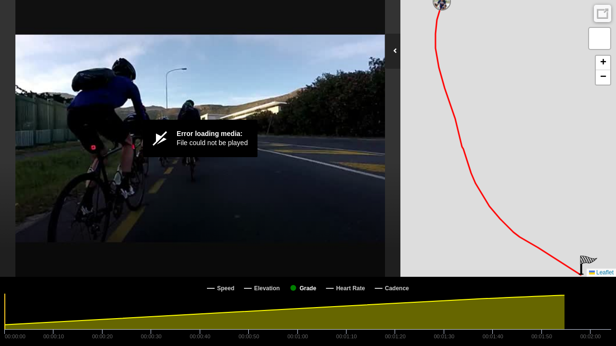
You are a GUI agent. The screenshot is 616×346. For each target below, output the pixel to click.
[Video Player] (200, 138)
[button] (587, 265)
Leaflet (601, 272)
